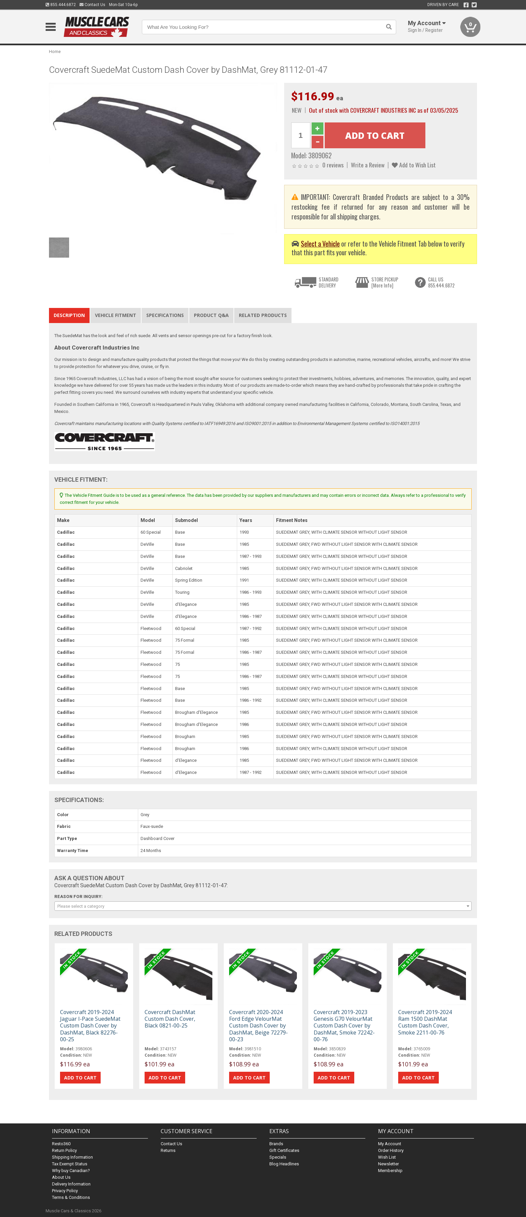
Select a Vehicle (320, 244)
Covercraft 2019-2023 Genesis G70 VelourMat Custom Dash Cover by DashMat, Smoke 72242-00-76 (344, 1025)
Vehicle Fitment (115, 315)
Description (69, 315)
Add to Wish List (414, 164)
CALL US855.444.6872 (441, 282)
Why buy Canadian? (71, 1170)
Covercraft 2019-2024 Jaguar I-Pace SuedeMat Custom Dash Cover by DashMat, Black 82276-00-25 (90, 1025)
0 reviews (333, 164)
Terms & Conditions (71, 1197)
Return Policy (64, 1150)
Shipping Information (72, 1157)
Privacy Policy (65, 1190)
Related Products (263, 315)
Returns (168, 1150)
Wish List (387, 1157)
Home (55, 51)
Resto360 (61, 1143)
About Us (61, 1177)
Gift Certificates (284, 1150)
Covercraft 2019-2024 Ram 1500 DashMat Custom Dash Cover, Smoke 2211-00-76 (425, 1022)
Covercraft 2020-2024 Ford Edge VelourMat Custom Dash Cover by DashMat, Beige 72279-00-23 (258, 1025)
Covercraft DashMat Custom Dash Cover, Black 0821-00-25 (170, 1018)
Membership (390, 1170)
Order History (391, 1150)
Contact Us (92, 4)
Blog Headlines (284, 1163)
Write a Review (367, 164)
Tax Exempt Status (69, 1163)
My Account (389, 1143)
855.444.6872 (61, 4)
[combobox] (263, 906)
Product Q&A (211, 315)
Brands (276, 1143)
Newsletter (388, 1163)
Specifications (165, 315)
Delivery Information (71, 1183)
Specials (277, 1157)
